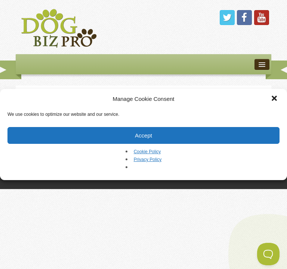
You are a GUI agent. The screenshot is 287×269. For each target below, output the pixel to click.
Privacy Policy (148, 159)
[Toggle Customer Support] (268, 254)
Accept (143, 135)
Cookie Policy (147, 151)
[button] (275, 99)
